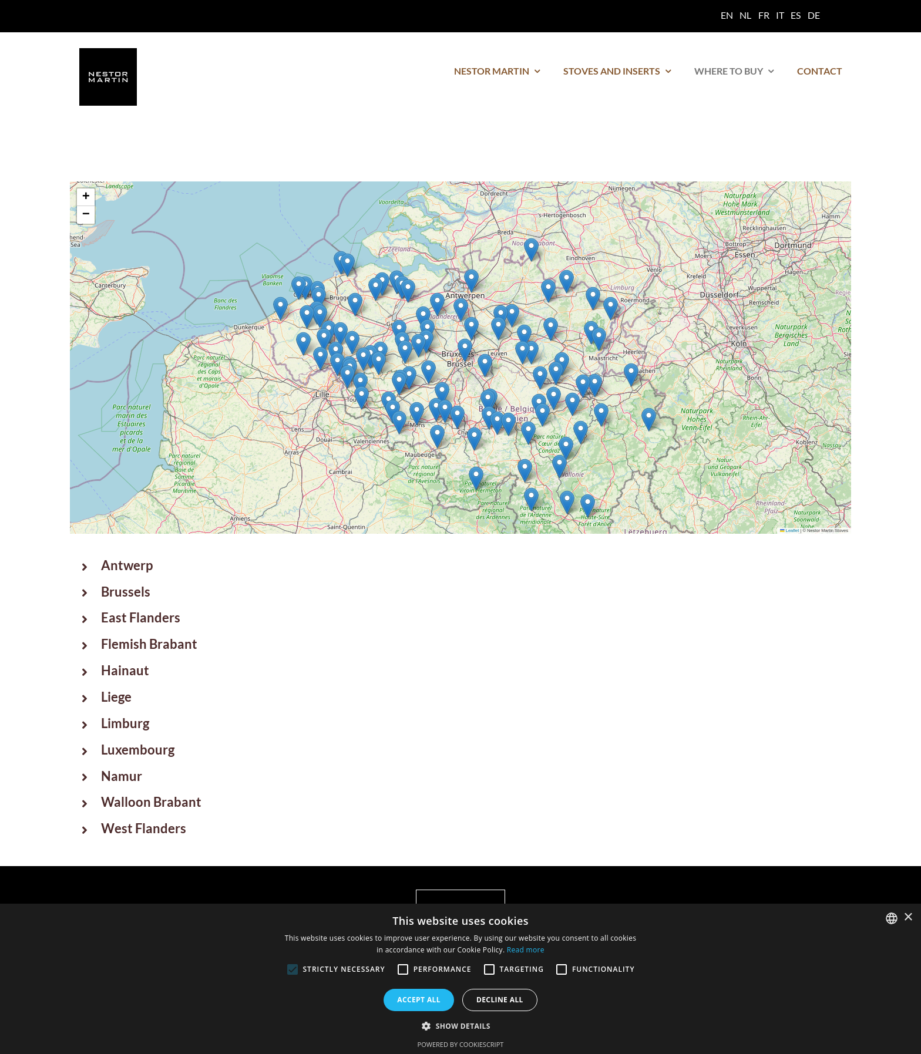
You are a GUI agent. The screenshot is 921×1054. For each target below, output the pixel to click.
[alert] (460, 979)
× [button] (907, 917)
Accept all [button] (419, 1000)
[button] (471, 328)
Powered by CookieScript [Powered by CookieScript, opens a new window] (461, 1044)
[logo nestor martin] (108, 52)
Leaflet (789, 530)
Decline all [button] (499, 1000)
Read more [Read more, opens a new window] (525, 950)
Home (90, 159)
